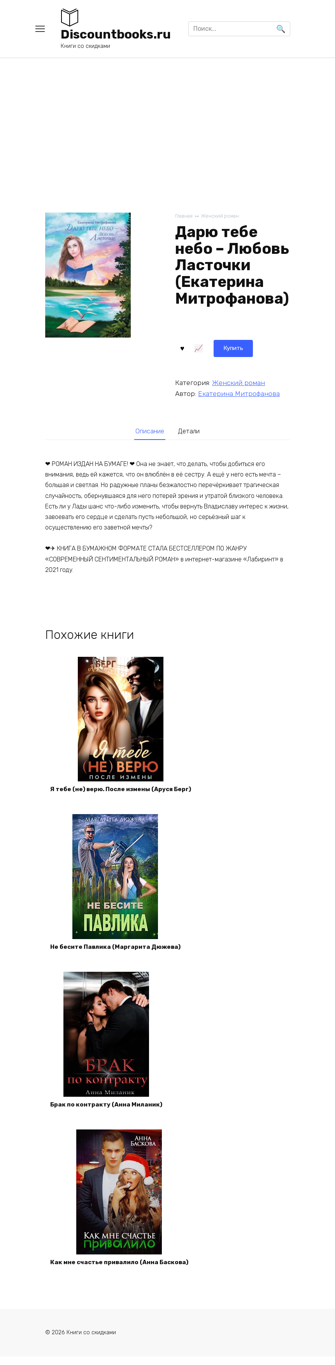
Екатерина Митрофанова (239, 393)
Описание (149, 431)
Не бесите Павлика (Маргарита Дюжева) (118, 951)
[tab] (148, 431)
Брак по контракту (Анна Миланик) (107, 1110)
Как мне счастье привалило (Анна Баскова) (122, 1270)
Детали (190, 431)
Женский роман (222, 216)
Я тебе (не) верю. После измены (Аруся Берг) (123, 791)
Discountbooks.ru (116, 34)
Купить (195, 347)
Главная (184, 216)
